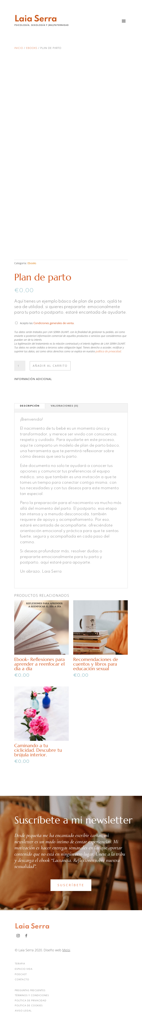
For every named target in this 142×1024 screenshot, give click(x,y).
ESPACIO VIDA (24, 969)
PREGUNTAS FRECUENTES (30, 991)
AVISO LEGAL (23, 1011)
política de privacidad (108, 351)
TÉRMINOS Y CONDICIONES (32, 995)
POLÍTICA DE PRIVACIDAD (30, 1001)
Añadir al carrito (50, 365)
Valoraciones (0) (64, 406)
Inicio (18, 48)
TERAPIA (20, 964)
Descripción (29, 406)
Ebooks (31, 48)
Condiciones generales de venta (53, 323)
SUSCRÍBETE (71, 885)
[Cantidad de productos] (19, 366)
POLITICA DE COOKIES (29, 1006)
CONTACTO (22, 980)
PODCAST (21, 974)
